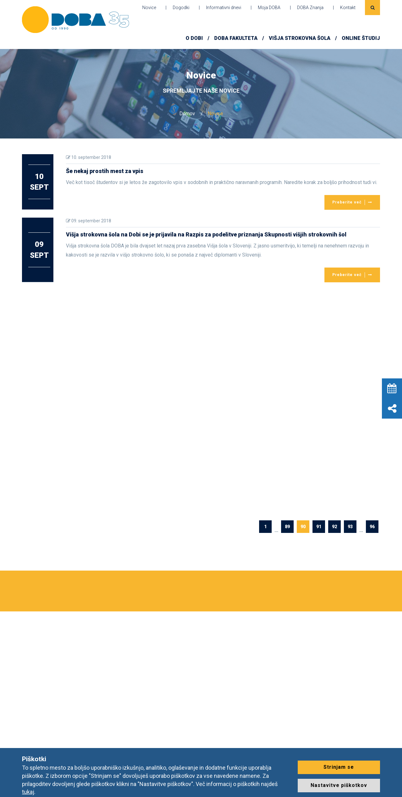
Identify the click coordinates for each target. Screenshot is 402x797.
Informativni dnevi (223, 7)
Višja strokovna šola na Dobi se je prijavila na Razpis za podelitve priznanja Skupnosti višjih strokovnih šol (206, 234)
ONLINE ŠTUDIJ (361, 38)
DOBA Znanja (310, 7)
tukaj (28, 792)
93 (350, 526)
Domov (187, 114)
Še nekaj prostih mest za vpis (104, 171)
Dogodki (181, 7)
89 (287, 526)
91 (318, 526)
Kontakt (348, 7)
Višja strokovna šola (299, 38)
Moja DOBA (269, 7)
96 (372, 526)
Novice (149, 7)
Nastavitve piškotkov (339, 785)
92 (334, 526)
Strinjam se (338, 767)
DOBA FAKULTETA (236, 38)
